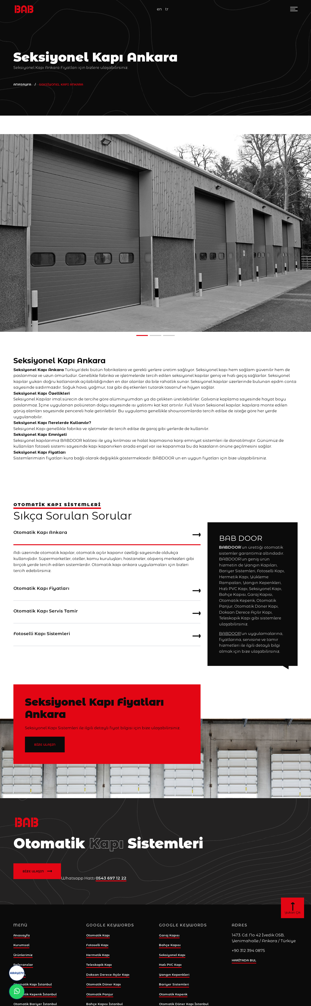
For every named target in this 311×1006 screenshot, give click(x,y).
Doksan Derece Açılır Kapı (107, 974)
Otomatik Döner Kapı (103, 984)
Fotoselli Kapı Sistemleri (107, 635)
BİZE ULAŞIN (44, 744)
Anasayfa (21, 935)
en (159, 9)
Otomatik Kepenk (173, 994)
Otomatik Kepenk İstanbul (35, 994)
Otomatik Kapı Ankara (107, 534)
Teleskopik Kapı (99, 964)
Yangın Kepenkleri (174, 974)
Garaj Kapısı (169, 935)
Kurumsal (21, 945)
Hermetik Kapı (98, 955)
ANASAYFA (22, 84)
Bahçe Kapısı (170, 945)
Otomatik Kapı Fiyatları (107, 590)
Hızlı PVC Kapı (170, 964)
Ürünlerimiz (23, 955)
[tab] (107, 533)
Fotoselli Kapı (97, 945)
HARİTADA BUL (244, 960)
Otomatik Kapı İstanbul (32, 984)
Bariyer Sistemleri (174, 984)
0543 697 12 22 (111, 878)
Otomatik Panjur (99, 994)
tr (166, 9)
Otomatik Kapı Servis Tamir (107, 613)
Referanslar (23, 964)
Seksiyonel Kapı (172, 955)
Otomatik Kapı (98, 935)
